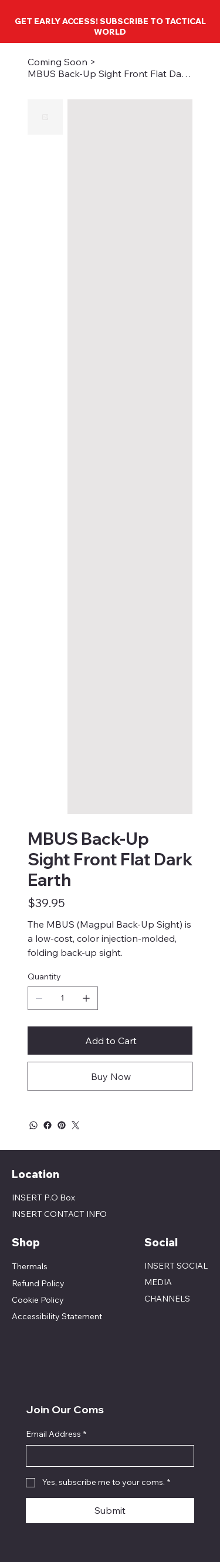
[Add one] (86, 998)
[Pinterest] (61, 1125)
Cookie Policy (38, 1300)
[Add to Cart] (110, 1040)
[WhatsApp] (33, 1125)
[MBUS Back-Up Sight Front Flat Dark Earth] (110, 73)
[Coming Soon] (57, 62)
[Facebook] (47, 1125)
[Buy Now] (110, 1076)
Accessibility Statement (57, 1316)
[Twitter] (76, 1125)
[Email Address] (106, 1456)
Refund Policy (38, 1283)
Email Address (56, 1434)
